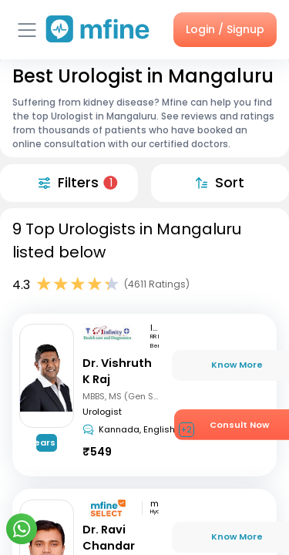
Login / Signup (225, 29)
